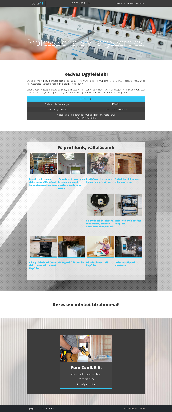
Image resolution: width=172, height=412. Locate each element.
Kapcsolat (140, 3)
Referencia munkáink (125, 3)
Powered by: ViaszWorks (134, 408)
